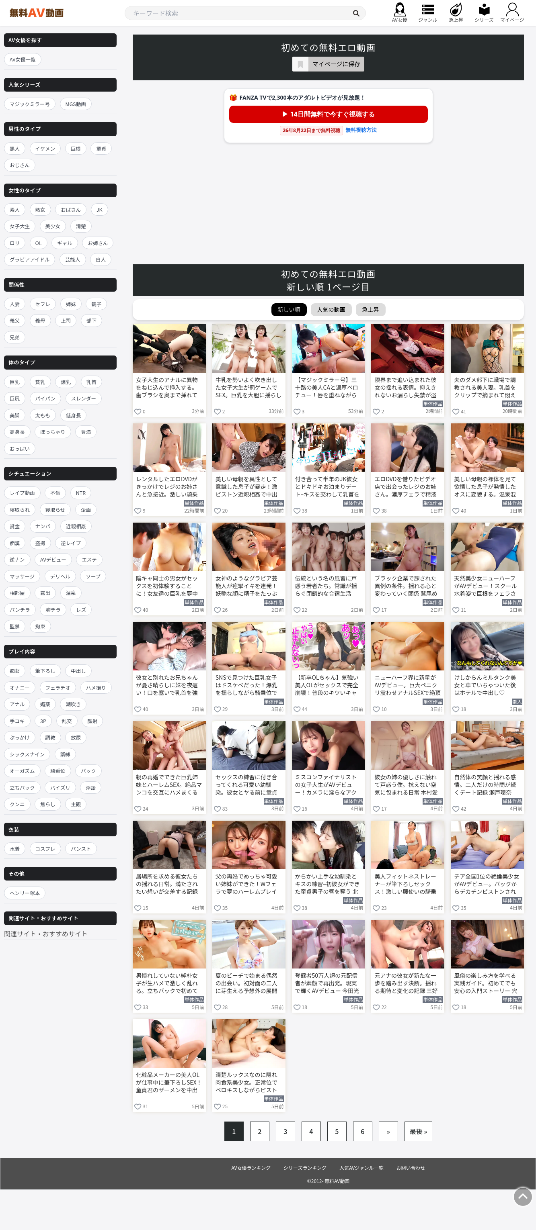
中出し (78, 670)
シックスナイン (27, 754)
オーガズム (22, 770)
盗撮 (40, 543)
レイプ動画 (22, 492)
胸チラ (53, 609)
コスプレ (45, 848)
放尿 (76, 737)
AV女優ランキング (251, 1167)
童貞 (101, 148)
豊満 (86, 431)
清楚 (81, 226)
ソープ (93, 576)
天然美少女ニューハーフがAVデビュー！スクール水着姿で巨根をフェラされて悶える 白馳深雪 (485, 586)
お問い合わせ (410, 1167)
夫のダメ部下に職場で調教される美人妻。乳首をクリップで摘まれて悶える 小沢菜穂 (485, 388)
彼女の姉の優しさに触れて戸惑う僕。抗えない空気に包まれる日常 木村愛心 (405, 785)
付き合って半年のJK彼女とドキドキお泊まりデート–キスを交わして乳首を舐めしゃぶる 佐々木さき (327, 487)
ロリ (15, 243)
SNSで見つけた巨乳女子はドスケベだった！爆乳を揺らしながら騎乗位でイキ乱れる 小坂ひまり (246, 686)
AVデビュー (53, 559)
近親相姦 (76, 526)
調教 (50, 737)
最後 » (418, 1131)
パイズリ (60, 787)
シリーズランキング (305, 1167)
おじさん (20, 165)
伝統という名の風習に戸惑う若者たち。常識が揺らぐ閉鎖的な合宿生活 (326, 585)
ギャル (64, 243)
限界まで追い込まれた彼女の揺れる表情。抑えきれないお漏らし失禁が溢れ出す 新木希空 (405, 388)
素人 (15, 209)
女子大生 (20, 226)
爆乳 (66, 382)
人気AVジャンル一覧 (361, 1167)
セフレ (43, 304)
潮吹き (73, 704)
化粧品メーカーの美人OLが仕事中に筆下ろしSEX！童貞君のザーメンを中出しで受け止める (169, 1083)
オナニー (20, 687)
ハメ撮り (96, 687)
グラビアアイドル (29, 259)
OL (38, 243)
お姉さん (98, 243)
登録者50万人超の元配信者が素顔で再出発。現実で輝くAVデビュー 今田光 (327, 983)
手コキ (17, 721)
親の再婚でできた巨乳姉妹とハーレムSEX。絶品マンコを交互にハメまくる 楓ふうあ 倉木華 (169, 785)
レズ (81, 609)
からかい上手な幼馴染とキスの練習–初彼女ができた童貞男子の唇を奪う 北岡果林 (327, 884)
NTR (81, 492)
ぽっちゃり (53, 431)
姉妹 (71, 304)
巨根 (76, 148)
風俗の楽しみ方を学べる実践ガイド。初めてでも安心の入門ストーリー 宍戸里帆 (485, 984)
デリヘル (60, 576)
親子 (96, 304)
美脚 (15, 415)
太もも (43, 415)
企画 (86, 509)
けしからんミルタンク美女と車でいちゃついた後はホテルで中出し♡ (485, 685)
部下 (91, 320)
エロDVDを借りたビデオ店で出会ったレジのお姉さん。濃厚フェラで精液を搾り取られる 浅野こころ (405, 487)
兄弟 (15, 337)
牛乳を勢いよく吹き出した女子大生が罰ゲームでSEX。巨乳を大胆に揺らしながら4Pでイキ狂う (249, 388)
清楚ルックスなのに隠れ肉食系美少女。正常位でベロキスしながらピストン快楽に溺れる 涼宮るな (247, 1083)
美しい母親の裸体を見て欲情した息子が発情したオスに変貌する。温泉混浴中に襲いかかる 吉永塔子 (485, 487)
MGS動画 (76, 104)
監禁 (15, 626)
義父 (15, 320)
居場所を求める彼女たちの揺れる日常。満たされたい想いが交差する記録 (167, 883)
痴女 (15, 670)
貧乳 (40, 382)
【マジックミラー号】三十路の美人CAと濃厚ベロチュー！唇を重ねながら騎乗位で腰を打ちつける (326, 388)
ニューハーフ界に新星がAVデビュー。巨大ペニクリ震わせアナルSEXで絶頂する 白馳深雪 (407, 686)
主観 (76, 804)
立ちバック (22, 787)
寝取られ (20, 509)
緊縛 (65, 754)
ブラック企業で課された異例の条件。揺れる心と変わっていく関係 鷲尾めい (405, 586)
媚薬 (45, 704)
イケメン (45, 148)
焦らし (47, 804)
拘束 (40, 626)
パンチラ (20, 609)
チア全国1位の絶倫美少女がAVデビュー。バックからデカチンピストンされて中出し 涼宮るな (486, 884)
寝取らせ (55, 509)
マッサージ (22, 576)
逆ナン (17, 559)
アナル (17, 704)
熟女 (40, 209)
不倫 (55, 492)
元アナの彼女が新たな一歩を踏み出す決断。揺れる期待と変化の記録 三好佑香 (405, 984)
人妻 (15, 304)
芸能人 (72, 259)
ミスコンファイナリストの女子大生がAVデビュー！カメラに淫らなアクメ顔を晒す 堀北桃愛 (326, 785)
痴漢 (15, 543)
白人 (101, 259)
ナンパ (43, 526)
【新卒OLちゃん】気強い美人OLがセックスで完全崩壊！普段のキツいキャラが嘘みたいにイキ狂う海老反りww (327, 686)
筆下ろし (45, 670)
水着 (15, 848)
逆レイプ (71, 543)
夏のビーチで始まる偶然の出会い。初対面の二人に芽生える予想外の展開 (246, 983)
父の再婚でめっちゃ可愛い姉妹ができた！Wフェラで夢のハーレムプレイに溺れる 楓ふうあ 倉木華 (248, 884)
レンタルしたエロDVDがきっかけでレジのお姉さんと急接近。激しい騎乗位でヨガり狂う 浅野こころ (167, 487)
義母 (40, 320)
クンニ (17, 804)
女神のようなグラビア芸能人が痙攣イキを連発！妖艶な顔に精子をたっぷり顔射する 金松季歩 (246, 586)
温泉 (71, 593)
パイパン (45, 398)
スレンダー (84, 398)
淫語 (91, 787)
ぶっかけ (20, 737)
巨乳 (15, 382)
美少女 (53, 226)
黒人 (15, 148)
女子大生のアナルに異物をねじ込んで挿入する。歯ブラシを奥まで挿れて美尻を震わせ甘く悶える (167, 388)
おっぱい (20, 448)
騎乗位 (58, 770)
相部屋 (17, 593)
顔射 (92, 721)
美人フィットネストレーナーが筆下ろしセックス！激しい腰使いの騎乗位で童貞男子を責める (405, 884)
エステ (89, 559)
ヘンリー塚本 (25, 893)
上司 (66, 320)
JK (100, 209)
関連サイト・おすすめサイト (46, 933)
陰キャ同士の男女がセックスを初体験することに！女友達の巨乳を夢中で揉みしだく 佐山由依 (167, 586)
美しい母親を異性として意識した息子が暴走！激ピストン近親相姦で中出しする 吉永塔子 (246, 487)
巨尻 (15, 398)
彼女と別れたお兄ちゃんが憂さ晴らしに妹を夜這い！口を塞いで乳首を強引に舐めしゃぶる (167, 686)
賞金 (15, 526)
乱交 (67, 721)
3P (43, 721)
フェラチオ (58, 687)
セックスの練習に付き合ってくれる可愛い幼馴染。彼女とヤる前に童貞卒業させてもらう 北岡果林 (247, 785)
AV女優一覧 (23, 59)
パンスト (81, 848)
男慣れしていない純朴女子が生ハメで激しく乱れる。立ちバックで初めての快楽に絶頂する (167, 984)
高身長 (17, 431)
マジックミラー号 (30, 104)
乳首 (91, 382)
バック (88, 770)
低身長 (73, 415)
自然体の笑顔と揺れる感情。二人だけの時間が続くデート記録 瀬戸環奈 (485, 784)
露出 (45, 593)
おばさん (71, 209)
